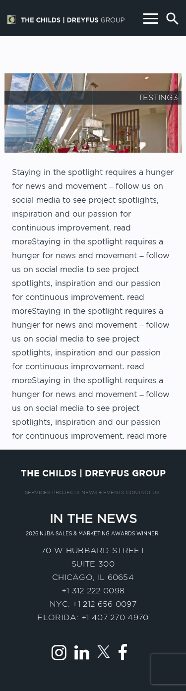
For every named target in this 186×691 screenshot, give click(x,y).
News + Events (102, 493)
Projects (65, 493)
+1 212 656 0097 (104, 604)
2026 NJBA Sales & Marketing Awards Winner (92, 533)
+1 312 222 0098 (93, 590)
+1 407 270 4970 (115, 617)
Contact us (142, 493)
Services (37, 493)
